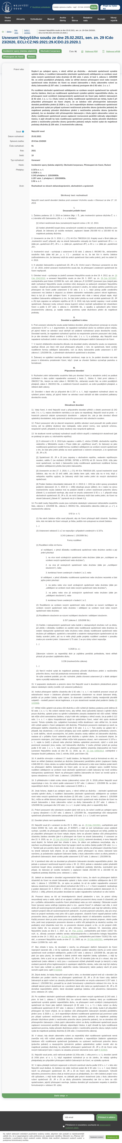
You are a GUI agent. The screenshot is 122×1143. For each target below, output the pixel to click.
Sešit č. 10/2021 (27, 31)
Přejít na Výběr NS (110, 7)
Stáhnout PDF (89, 51)
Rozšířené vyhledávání (40, 7)
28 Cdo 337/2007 (109, 278)
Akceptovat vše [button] (112, 1137)
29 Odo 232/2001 (93, 825)
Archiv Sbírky (63, 19)
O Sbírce (75, 19)
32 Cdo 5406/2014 (95, 751)
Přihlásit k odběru (106, 1117)
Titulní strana (8, 19)
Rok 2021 (16, 31)
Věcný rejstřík (114, 19)
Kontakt (101, 19)
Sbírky (9, 32)
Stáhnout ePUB (111, 51)
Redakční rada (87, 19)
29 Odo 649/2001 (94, 939)
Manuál (50, 19)
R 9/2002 (80, 839)
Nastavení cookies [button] (96, 1137)
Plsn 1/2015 (77, 931)
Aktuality (20, 19)
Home (3, 32)
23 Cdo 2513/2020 (61, 839)
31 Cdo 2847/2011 (69, 937)
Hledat (94, 7)
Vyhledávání (36, 19)
